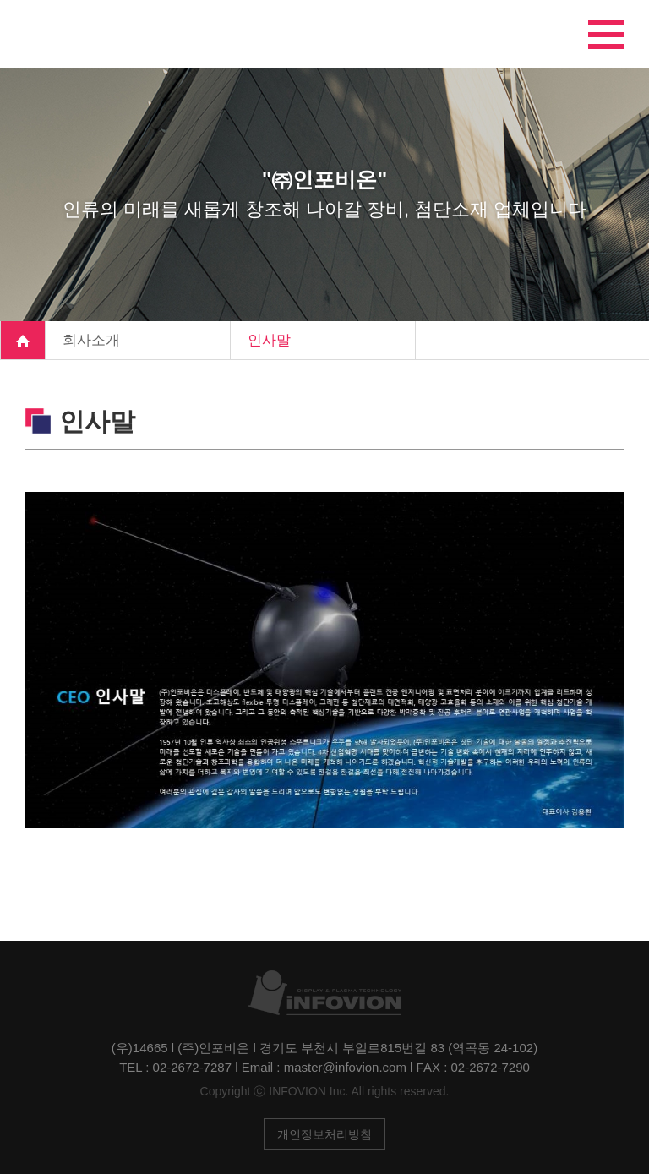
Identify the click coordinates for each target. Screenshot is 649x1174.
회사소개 (91, 340)
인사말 (269, 340)
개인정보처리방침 (324, 1134)
